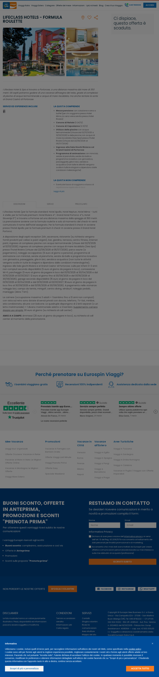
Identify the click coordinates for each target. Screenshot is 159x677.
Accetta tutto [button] (140, 668)
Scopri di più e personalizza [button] (24, 668)
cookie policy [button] (135, 649)
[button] (152, 643)
